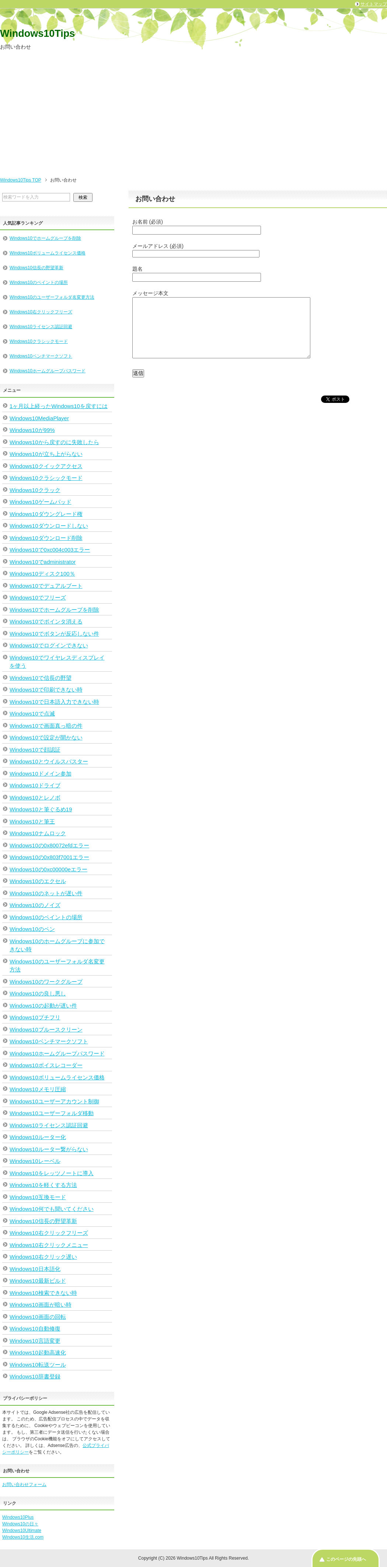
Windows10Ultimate (21, 1530)
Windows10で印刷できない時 (46, 689)
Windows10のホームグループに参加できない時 (57, 945)
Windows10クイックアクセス (46, 466)
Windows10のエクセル (38, 881)
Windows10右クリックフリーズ (41, 312)
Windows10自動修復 (35, 1328)
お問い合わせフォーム (24, 1484)
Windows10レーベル (35, 1161)
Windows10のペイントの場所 (39, 282)
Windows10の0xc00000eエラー (48, 869)
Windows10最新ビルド (38, 1281)
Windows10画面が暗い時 (41, 1304)
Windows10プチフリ (35, 1017)
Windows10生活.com (22, 1537)
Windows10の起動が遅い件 (43, 1005)
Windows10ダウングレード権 (46, 514)
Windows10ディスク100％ (42, 573)
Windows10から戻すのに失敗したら (54, 442)
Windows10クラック (35, 490)
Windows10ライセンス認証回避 (41, 326)
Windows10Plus (18, 1517)
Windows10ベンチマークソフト (41, 356)
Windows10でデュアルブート (46, 586)
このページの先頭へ (346, 1559)
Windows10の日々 (20, 1523)
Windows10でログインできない (49, 645)
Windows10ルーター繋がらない (49, 1149)
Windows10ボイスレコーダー (46, 1065)
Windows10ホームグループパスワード (48, 370)
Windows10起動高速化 (38, 1352)
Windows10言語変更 (35, 1341)
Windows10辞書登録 (35, 1376)
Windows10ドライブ (35, 785)
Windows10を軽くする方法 (43, 1185)
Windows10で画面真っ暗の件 (46, 726)
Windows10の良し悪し (38, 993)
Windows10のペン (32, 929)
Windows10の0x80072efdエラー (49, 845)
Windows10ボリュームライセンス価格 (48, 253)
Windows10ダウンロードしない (49, 526)
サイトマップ (373, 4)
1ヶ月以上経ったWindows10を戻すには (59, 406)
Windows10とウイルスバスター (49, 761)
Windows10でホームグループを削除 (45, 238)
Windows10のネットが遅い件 (46, 893)
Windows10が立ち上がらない (46, 454)
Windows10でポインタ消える (46, 621)
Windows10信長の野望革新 (36, 267)
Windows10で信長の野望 (41, 678)
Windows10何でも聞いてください (52, 1209)
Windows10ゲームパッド (41, 502)
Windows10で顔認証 (35, 749)
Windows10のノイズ (35, 905)
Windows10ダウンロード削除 (46, 538)
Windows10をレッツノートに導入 (52, 1173)
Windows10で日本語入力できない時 (54, 702)
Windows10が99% (32, 430)
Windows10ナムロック (38, 833)
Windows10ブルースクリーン (46, 1029)
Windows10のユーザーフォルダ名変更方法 (52, 297)
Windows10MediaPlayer (39, 418)
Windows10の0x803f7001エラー (49, 857)
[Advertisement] (193, 115)
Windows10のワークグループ (46, 982)
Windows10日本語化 (35, 1269)
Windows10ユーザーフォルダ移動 (52, 1113)
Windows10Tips (37, 33)
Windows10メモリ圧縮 (38, 1089)
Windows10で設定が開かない (46, 737)
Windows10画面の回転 (38, 1317)
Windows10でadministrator (43, 562)
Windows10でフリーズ (38, 597)
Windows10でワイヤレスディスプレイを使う (57, 661)
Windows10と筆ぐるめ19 (41, 809)
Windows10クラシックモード (39, 341)
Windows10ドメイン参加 (41, 773)
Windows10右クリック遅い (43, 1257)
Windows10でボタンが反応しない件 (54, 633)
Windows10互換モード (38, 1197)
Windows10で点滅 (32, 713)
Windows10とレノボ (35, 797)
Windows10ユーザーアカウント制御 (54, 1101)
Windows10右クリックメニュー (49, 1245)
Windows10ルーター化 (38, 1137)
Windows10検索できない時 (43, 1293)
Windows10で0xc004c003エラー (50, 550)
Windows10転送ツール (38, 1365)
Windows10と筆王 (32, 821)
